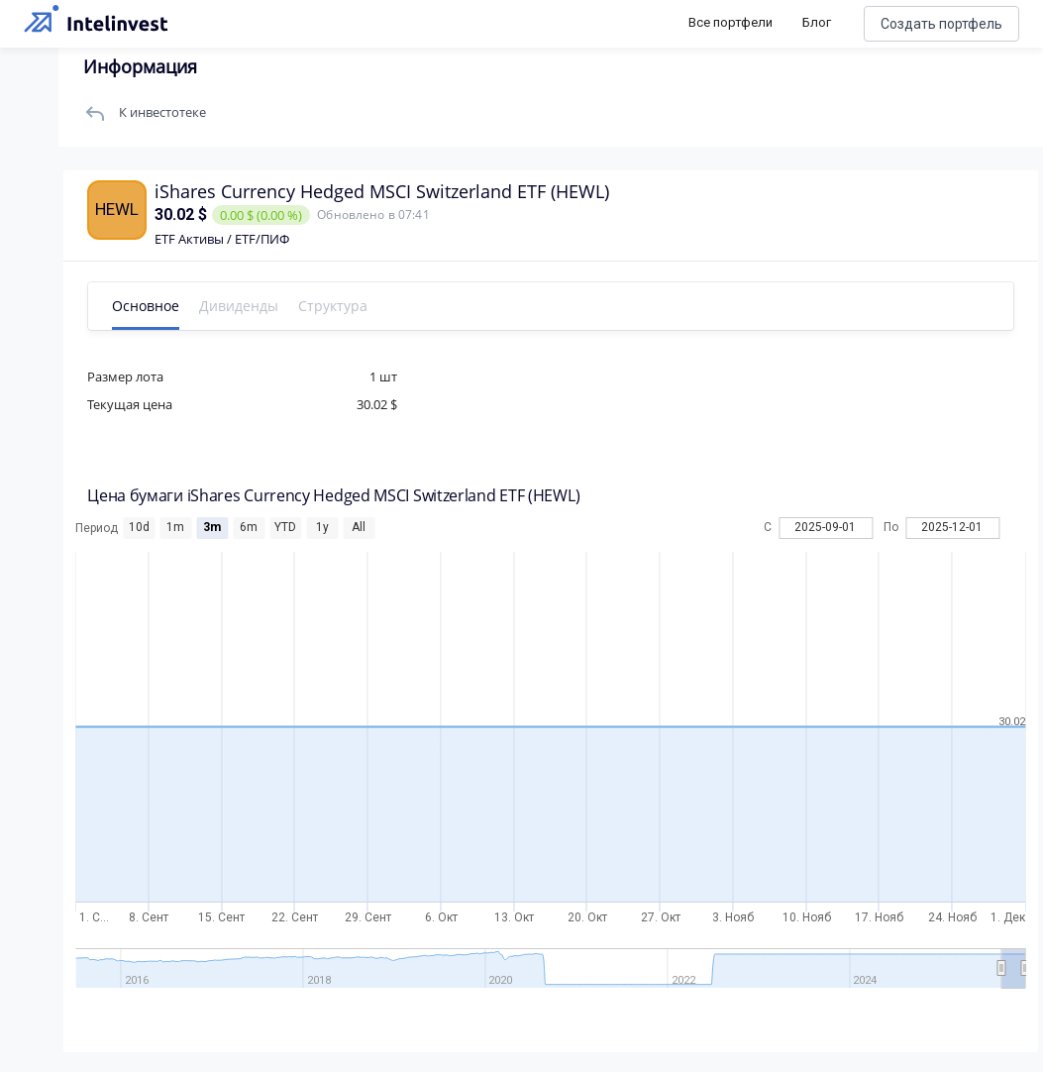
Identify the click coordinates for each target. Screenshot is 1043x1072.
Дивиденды (239, 305)
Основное (146, 305)
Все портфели (730, 22)
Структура (333, 305)
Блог (816, 22)
